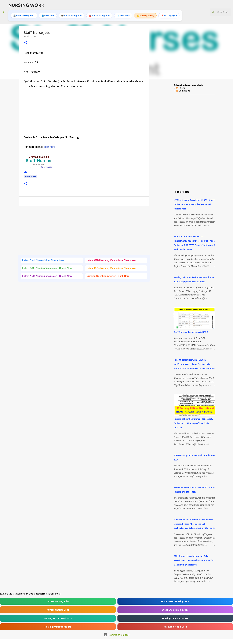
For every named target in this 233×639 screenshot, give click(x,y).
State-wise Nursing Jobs (175, 610)
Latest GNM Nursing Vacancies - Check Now (111, 260)
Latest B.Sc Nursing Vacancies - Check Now (47, 268)
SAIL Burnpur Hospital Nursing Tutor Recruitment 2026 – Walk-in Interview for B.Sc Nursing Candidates (194, 560)
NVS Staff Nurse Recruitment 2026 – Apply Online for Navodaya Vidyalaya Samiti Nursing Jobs (194, 204)
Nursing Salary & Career (175, 618)
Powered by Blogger (116, 634)
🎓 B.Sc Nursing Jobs (71, 15)
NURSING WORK (26, 5)
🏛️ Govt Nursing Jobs (23, 15)
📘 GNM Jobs (47, 15)
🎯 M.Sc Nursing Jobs (99, 15)
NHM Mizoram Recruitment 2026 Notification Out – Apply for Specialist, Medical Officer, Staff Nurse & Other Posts (194, 364)
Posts (180, 88)
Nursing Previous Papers (57, 626)
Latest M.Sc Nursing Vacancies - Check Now (111, 268)
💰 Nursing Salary (145, 15)
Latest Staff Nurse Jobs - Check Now (43, 260)
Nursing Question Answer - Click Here (108, 276)
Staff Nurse (30, 176)
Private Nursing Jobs (58, 610)
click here (49, 146)
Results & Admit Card (175, 626)
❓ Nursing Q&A (169, 15)
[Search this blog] (215, 12)
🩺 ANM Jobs (123, 15)
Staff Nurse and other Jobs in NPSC (191, 332)
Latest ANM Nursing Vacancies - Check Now (47, 276)
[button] (25, 42)
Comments (183, 90)
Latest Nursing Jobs (58, 601)
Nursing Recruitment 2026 (58, 618)
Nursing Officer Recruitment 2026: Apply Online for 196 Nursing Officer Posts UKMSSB (193, 423)
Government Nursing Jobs (175, 601)
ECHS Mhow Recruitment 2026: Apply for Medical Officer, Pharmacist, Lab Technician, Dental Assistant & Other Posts (194, 523)
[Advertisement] (84, 114)
